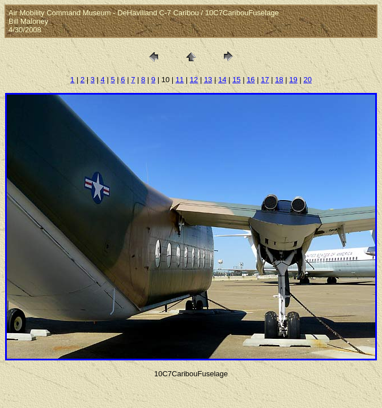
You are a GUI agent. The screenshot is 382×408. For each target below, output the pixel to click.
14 (222, 79)
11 (180, 79)
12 (194, 79)
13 (208, 79)
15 (236, 79)
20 (307, 79)
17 (265, 79)
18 (279, 79)
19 (293, 79)
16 (250, 79)
